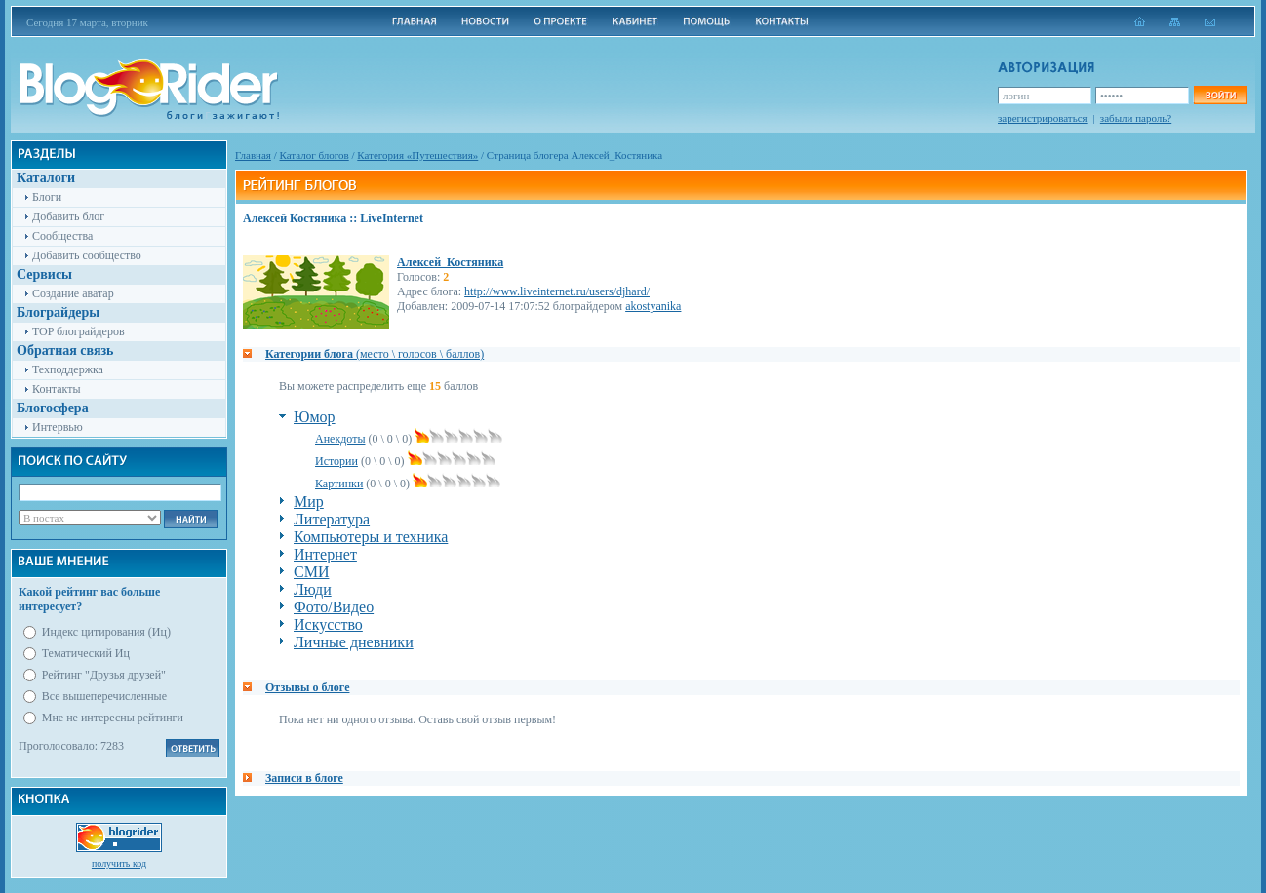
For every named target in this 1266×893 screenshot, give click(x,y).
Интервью (57, 427)
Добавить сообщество (86, 255)
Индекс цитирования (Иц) (106, 632)
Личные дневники (354, 642)
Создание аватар (73, 293)
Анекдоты (340, 439)
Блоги (46, 197)
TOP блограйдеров (78, 331)
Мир (309, 501)
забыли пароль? (1135, 118)
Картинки (339, 483)
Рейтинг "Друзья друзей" (104, 674)
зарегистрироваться (1043, 118)
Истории (336, 461)
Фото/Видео (334, 607)
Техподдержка (67, 369)
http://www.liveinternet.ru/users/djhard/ (557, 291)
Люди (313, 589)
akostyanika (653, 306)
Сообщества (62, 236)
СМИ (311, 571)
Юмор (315, 416)
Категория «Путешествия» (417, 155)
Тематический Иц (86, 653)
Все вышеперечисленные (104, 696)
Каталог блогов (314, 155)
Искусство (328, 624)
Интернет (325, 554)
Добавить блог (68, 216)
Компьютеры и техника (371, 536)
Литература (332, 519)
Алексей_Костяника (450, 262)
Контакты (56, 389)
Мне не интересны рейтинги (112, 717)
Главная (253, 155)
